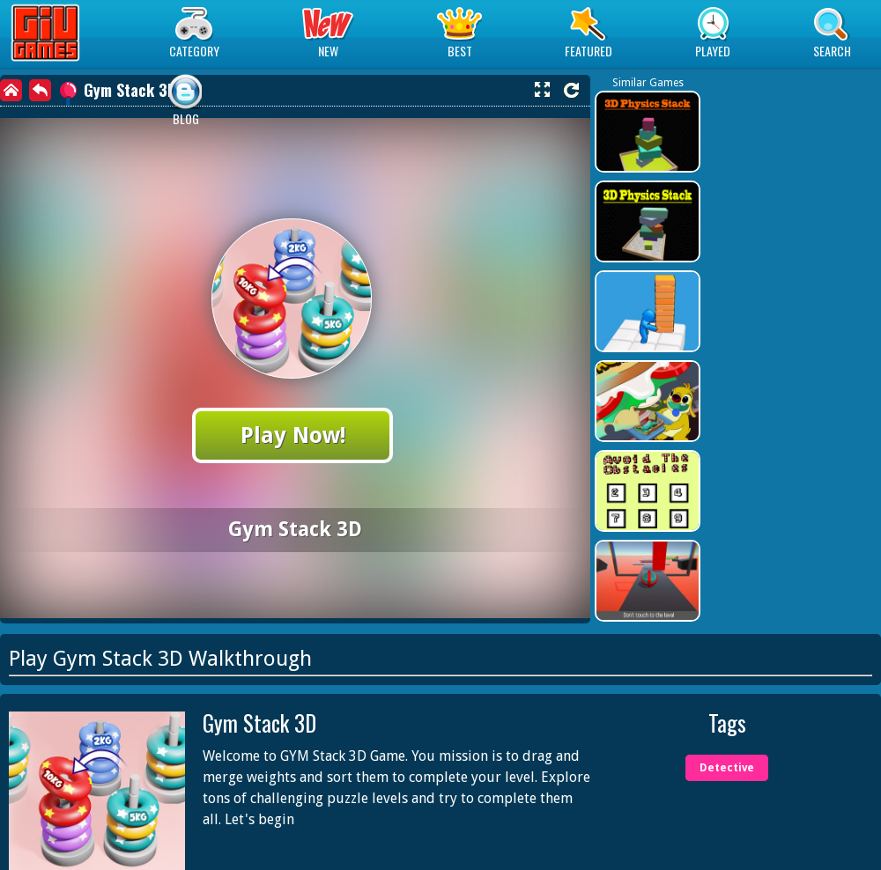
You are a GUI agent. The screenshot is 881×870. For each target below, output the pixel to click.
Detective (727, 768)
